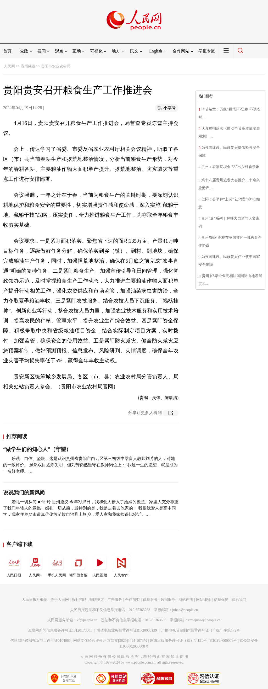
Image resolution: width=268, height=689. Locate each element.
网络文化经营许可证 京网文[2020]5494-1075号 (110, 641)
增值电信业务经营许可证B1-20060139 (127, 630)
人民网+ (35, 565)
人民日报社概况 (34, 600)
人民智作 (121, 565)
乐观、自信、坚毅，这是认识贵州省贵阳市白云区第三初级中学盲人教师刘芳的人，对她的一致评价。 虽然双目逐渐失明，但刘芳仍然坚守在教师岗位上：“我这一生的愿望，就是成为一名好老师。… (90, 464)
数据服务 (168, 600)
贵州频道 (28, 66)
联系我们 (239, 600)
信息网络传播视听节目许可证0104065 (40, 641)
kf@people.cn (87, 620)
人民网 (9, 66)
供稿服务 (150, 600)
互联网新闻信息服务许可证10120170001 (60, 630)
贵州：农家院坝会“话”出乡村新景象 (230, 167)
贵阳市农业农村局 (55, 66)
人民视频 (100, 565)
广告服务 (114, 600)
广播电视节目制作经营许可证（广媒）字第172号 (200, 630)
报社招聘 (79, 600)
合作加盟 (132, 600)
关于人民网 (60, 600)
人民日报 (14, 565)
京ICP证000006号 (223, 641)
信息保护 (221, 600)
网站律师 (203, 600)
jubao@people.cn (185, 610)
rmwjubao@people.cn (204, 620)
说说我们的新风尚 (24, 492)
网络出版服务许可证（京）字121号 (178, 641)
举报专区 (206, 51)
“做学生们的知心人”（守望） (37, 449)
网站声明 (185, 600)
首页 (7, 51)
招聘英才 (97, 600)
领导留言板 (78, 565)
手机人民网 (57, 565)
